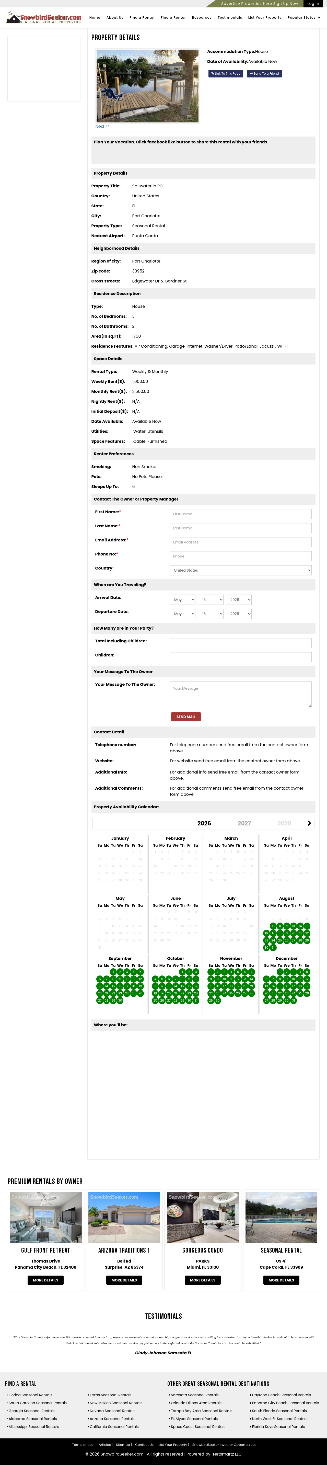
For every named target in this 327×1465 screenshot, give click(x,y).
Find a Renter (173, 17)
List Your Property (265, 17)
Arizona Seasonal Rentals (112, 1418)
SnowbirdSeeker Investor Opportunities (224, 1444)
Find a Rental (142, 17)
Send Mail (186, 716)
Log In (313, 3)
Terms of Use (82, 1444)
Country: (104, 568)
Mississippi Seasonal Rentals (34, 1426)
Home (94, 17)
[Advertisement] (43, 69)
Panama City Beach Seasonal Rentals (285, 1402)
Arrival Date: (108, 597)
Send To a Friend (264, 73)
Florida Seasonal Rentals (30, 1395)
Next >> (103, 126)
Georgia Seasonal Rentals (32, 1410)
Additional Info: (111, 772)
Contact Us (144, 1444)
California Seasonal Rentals (114, 1426)
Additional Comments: (119, 788)
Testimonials (230, 17)
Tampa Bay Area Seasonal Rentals (201, 1410)
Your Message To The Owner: (125, 684)
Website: (104, 761)
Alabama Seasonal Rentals (33, 1418)
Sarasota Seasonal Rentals (195, 1395)
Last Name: (108, 526)
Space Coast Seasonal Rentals (198, 1426)
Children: (104, 655)
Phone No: (106, 554)
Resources (202, 17)
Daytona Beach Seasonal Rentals (281, 1395)
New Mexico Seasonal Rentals (116, 1402)
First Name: (108, 512)
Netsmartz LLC (227, 1454)
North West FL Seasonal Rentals (280, 1418)
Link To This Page (225, 73)
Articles (105, 1444)
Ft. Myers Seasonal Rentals (194, 1418)
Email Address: (112, 540)
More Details (45, 1280)
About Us (115, 17)
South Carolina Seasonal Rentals (38, 1402)
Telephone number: (115, 745)
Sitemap (123, 1444)
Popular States (304, 17)
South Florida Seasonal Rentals (279, 1410)
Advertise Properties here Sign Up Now (259, 3)
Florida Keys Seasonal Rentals (278, 1426)
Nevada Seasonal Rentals (112, 1410)
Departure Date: (112, 612)
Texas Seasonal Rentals (111, 1395)
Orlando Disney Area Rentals (196, 1402)
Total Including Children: (121, 641)
